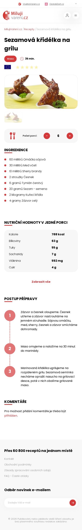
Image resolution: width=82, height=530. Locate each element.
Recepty (29, 29)
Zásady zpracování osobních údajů (27, 470)
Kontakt (9, 459)
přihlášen (10, 416)
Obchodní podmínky (17, 464)
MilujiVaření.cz (13, 29)
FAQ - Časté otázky (16, 476)
